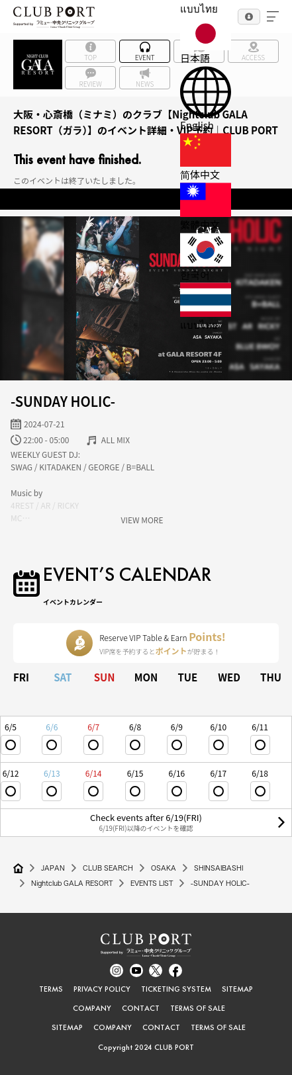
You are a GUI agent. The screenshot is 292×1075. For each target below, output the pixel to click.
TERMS (51, 989)
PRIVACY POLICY (101, 989)
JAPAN (53, 868)
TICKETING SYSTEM (176, 989)
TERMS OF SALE (197, 1008)
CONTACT (141, 1008)
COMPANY (92, 1008)
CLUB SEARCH (108, 868)
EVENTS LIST (151, 883)
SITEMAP (237, 989)
